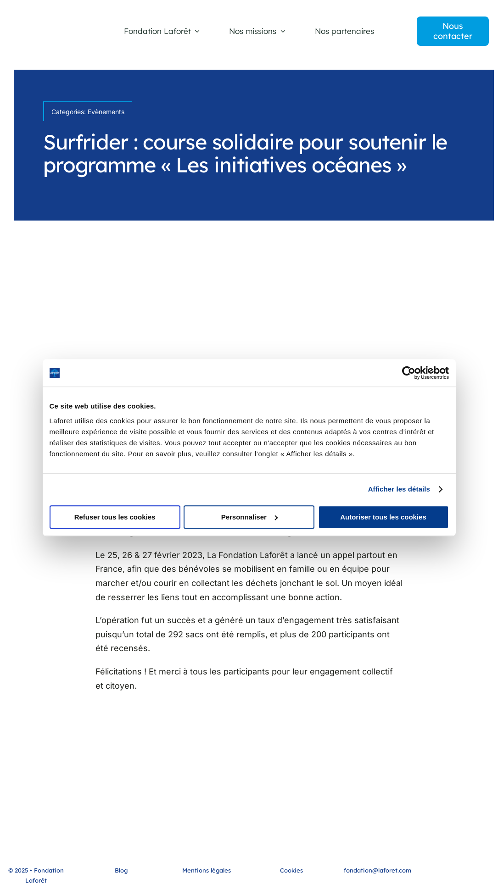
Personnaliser (249, 517)
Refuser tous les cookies (115, 517)
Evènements (106, 112)
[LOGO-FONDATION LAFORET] (50, 28)
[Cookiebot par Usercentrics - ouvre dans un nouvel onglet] (409, 373)
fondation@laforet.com (377, 870)
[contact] (453, 31)
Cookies (291, 870)
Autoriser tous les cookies (383, 517)
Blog (121, 870)
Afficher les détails (399, 489)
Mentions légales (206, 870)
